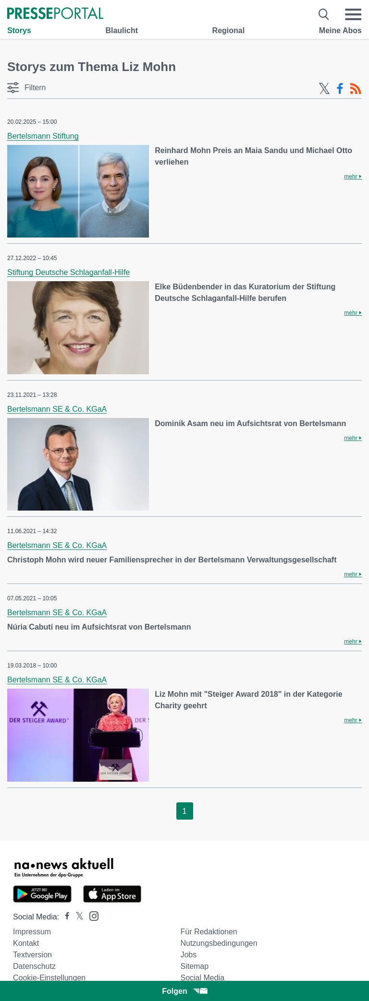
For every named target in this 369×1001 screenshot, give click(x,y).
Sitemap (194, 966)
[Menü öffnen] (353, 14)
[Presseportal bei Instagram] (91, 915)
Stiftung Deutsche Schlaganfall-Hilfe (68, 272)
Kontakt (26, 943)
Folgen (184, 991)
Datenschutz (34, 966)
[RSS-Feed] (355, 88)
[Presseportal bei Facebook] (64, 917)
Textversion (32, 955)
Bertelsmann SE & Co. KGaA (57, 409)
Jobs (188, 955)
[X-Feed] (324, 88)
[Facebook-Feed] (340, 88)
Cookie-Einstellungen (49, 978)
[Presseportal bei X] (77, 917)
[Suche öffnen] (324, 14)
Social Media (202, 978)
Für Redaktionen (208, 932)
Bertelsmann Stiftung (43, 136)
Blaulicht (121, 30)
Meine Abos (340, 30)
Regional (228, 30)
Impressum (32, 932)
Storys (19, 30)
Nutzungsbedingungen (218, 943)
